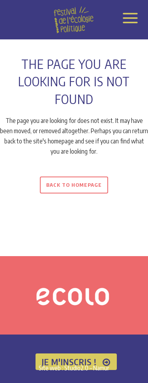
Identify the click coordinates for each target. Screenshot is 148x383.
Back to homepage (74, 185)
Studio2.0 (76, 368)
